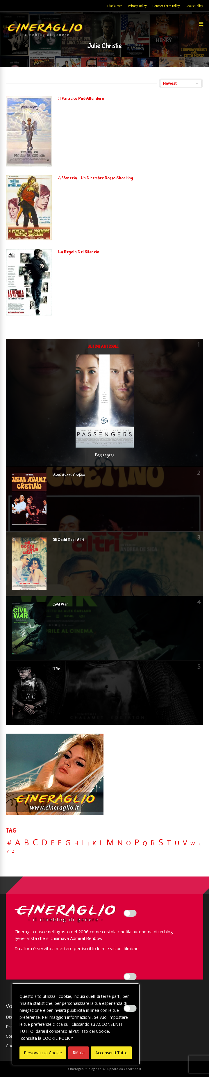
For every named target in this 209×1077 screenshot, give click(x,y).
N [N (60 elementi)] (120, 842)
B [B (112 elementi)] (26, 843)
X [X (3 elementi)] (200, 844)
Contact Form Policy (166, 5)
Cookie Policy (194, 5)
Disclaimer (114, 5)
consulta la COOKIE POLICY (47, 1038)
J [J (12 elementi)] (88, 843)
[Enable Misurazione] (130, 976)
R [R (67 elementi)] (153, 843)
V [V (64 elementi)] (185, 842)
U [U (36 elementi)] (177, 843)
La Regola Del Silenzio (78, 252)
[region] (76, 1024)
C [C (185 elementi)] (35, 842)
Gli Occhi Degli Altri (68, 539)
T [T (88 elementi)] (169, 843)
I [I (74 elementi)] (83, 842)
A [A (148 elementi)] (17, 842)
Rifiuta (79, 1052)
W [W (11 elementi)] (192, 843)
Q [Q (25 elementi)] (145, 843)
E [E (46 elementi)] (52, 843)
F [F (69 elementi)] (60, 843)
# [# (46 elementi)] (9, 843)
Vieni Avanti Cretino (68, 475)
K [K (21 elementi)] (94, 843)
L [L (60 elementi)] (101, 842)
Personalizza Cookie (43, 1052)
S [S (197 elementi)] (160, 842)
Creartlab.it (132, 1069)
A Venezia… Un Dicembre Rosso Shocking (95, 178)
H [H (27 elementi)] (76, 843)
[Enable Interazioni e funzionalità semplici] (130, 913)
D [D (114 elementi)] (44, 843)
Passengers (104, 455)
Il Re (56, 669)
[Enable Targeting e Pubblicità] (130, 1008)
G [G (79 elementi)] (68, 842)
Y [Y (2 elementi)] (7, 851)
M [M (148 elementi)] (110, 842)
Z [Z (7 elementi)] (13, 851)
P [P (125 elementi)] (136, 842)
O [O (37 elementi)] (128, 843)
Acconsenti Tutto (111, 1052)
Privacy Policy (137, 5)
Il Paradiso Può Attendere (81, 98)
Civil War (60, 604)
